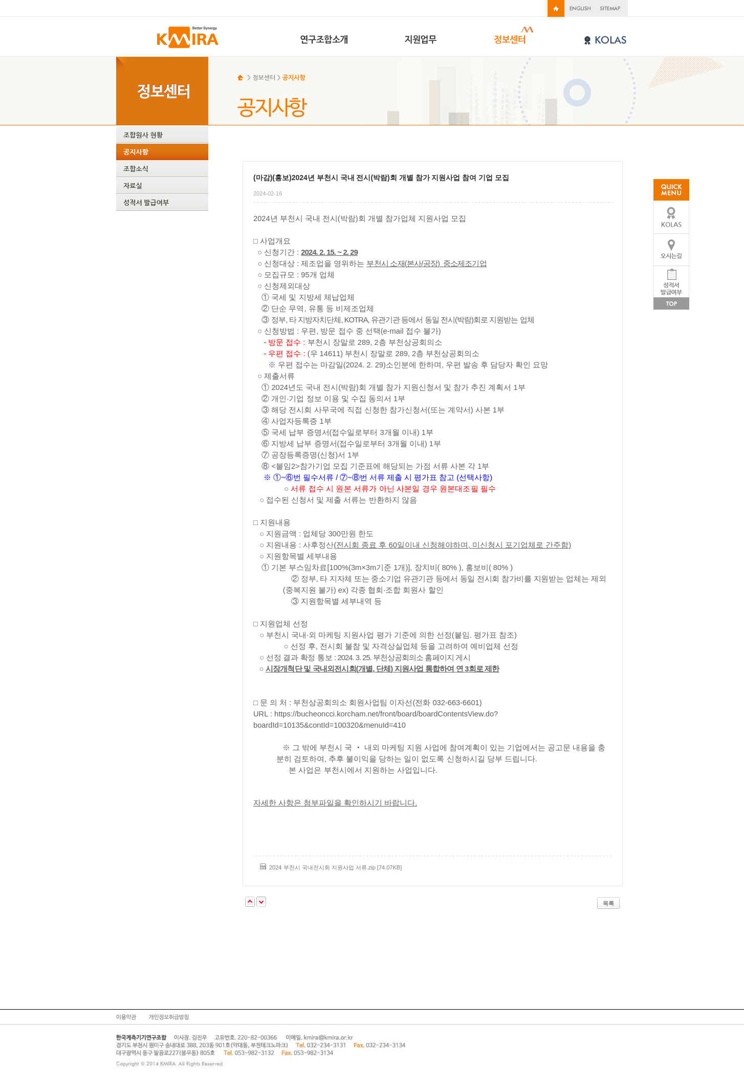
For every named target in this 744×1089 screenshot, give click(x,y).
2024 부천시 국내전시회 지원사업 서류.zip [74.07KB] (335, 867)
